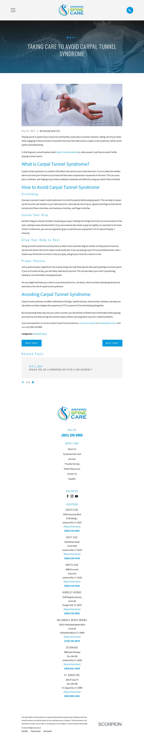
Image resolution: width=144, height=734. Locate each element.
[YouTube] (76, 496)
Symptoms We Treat (72, 454)
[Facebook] (67, 496)
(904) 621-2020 (72, 668)
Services (72, 459)
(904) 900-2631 (72, 696)
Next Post (112, 343)
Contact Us (72, 473)
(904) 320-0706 (72, 558)
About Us (72, 449)
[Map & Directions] (72, 526)
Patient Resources (72, 468)
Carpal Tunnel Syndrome (67, 152)
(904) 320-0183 (72, 585)
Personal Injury (40, 334)
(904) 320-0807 (72, 530)
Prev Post (31, 343)
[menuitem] (25, 731)
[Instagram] (72, 496)
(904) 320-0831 (72, 613)
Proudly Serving (72, 464)
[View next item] (33, 382)
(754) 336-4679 (72, 640)
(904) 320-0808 (72, 435)
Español (72, 478)
